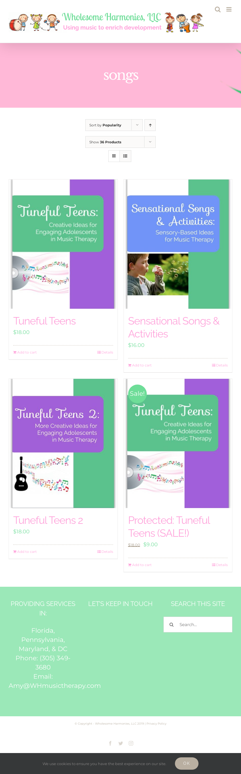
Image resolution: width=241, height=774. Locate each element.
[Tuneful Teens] (63, 244)
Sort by (105, 125)
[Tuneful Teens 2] (63, 443)
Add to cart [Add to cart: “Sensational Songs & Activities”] (142, 365)
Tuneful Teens (44, 321)
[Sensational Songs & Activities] (178, 244)
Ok (186, 763)
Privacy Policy (156, 723)
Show (105, 142)
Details (107, 352)
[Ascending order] (150, 125)
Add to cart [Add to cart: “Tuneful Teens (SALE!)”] (142, 565)
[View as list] (125, 156)
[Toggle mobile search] (218, 9)
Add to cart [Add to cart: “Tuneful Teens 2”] (27, 551)
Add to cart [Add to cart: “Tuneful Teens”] (27, 352)
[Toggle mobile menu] (229, 9)
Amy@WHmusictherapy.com (55, 686)
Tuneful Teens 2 (48, 520)
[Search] (171, 624)
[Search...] (197, 624)
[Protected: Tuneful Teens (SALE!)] (178, 443)
